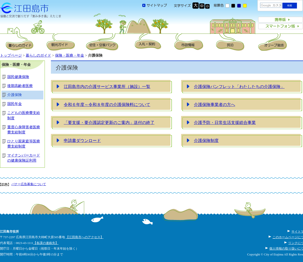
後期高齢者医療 (20, 86)
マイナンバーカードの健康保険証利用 (23, 157)
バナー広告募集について (28, 184)
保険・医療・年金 (69, 55)
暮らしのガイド (38, 55)
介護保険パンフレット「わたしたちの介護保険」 (239, 86)
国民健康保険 (18, 77)
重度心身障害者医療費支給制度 (23, 129)
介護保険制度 (206, 140)
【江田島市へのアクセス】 (85, 237)
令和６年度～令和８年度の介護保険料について (107, 104)
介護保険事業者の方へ (214, 104)
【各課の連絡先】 (45, 243)
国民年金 (14, 104)
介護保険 (14, 95)
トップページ (11, 55)
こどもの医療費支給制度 (23, 115)
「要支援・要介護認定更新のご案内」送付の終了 (109, 122)
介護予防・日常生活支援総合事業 (225, 122)
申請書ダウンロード (82, 140)
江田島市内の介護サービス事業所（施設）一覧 (107, 86)
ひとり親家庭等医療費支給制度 (23, 143)
